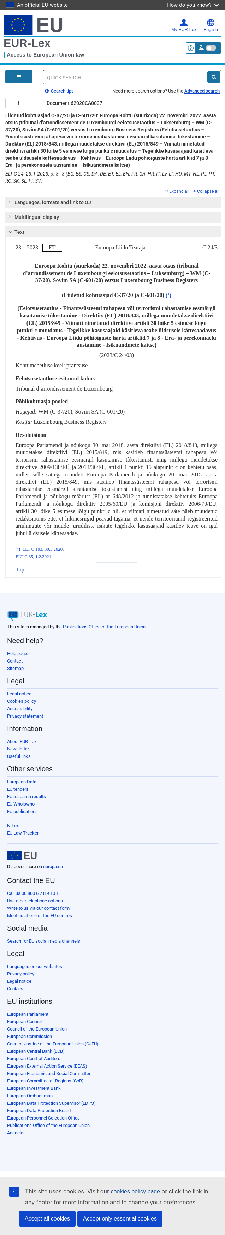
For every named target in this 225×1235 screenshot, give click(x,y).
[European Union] (22, 856)
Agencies (16, 1132)
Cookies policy (21, 701)
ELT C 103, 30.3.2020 (42, 549)
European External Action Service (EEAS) (47, 1066)
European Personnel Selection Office (43, 1118)
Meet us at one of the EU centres (39, 915)
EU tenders (18, 789)
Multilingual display (33, 216)
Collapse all (206, 191)
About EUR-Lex (21, 741)
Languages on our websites (34, 966)
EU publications (22, 811)
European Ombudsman (30, 1095)
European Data (21, 781)
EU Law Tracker (23, 833)
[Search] (213, 77)
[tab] (113, 202)
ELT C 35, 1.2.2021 (33, 556)
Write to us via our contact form (38, 908)
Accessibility (19, 708)
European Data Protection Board (39, 1110)
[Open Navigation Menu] (18, 76)
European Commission (29, 1036)
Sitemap (15, 668)
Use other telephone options (35, 900)
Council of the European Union (37, 1029)
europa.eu (53, 866)
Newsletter (18, 749)
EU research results (26, 796)
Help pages (18, 653)
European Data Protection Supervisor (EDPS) (51, 1103)
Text (16, 232)
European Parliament (27, 1014)
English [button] (210, 25)
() (168, 295)
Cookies (15, 988)
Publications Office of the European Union (104, 626)
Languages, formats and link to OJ (49, 202)
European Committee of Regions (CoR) (45, 1080)
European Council (24, 1021)
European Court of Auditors (33, 1058)
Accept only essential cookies (120, 1219)
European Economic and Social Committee (49, 1073)
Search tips (59, 91)
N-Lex (13, 825)
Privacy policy (20, 973)
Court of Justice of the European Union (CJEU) (53, 1043)
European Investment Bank (34, 1088)
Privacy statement (25, 716)
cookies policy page (135, 1191)
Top (20, 569)
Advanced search (202, 91)
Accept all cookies (47, 1219)
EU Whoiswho (21, 804)
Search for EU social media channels (43, 941)
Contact (15, 661)
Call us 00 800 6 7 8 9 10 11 (34, 893)
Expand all (177, 191)
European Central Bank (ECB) (36, 1051)
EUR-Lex (27, 43)
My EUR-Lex (183, 25)
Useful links (19, 756)
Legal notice (19, 693)
